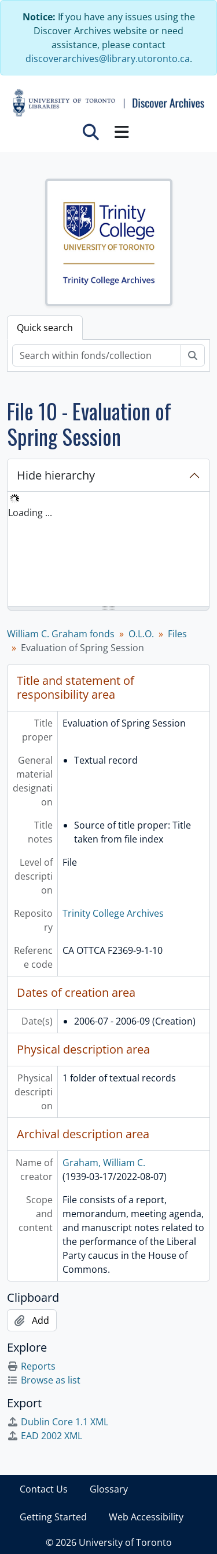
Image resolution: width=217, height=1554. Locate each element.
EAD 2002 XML (44, 1435)
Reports (31, 1366)
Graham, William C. (103, 1162)
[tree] (108, 550)
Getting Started (53, 1517)
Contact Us (44, 1489)
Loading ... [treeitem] (30, 512)
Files (177, 633)
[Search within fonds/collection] (96, 355)
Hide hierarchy (56, 475)
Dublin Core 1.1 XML (57, 1421)
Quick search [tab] (45, 327)
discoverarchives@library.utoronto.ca (107, 58)
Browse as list (43, 1380)
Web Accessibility (146, 1517)
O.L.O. (141, 633)
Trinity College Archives (113, 913)
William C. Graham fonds (61, 633)
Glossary (109, 1489)
